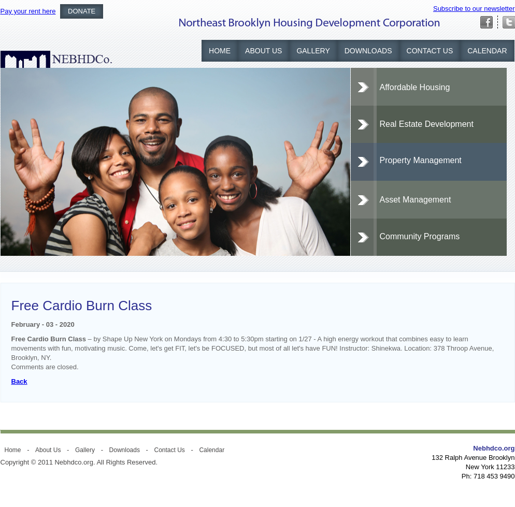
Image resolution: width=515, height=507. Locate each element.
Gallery (313, 51)
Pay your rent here (28, 11)
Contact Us (430, 51)
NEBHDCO (56, 59)
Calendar (487, 51)
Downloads (368, 51)
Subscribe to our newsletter (474, 8)
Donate (81, 11)
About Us (263, 51)
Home (220, 51)
